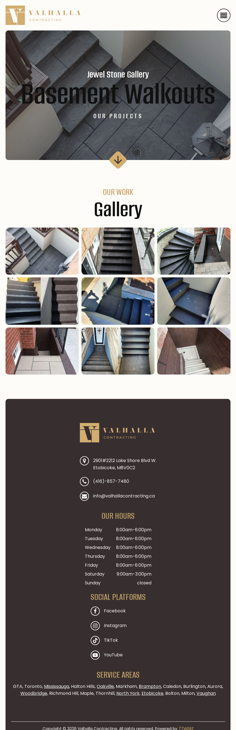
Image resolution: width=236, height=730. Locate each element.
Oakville (105, 686)
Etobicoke (152, 693)
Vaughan (206, 693)
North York (128, 693)
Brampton (150, 686)
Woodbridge (33, 693)
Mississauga (56, 686)
